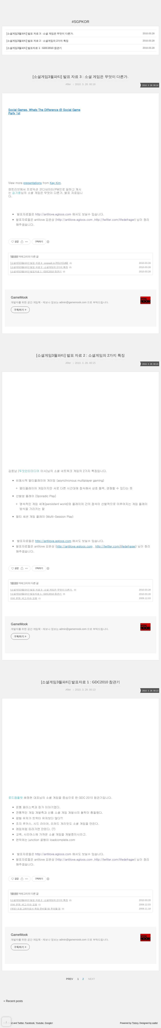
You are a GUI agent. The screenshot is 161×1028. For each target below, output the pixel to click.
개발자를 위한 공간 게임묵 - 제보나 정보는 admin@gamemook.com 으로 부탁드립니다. (60, 302)
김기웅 (16, 193)
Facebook (30, 1023)
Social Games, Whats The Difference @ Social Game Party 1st (44, 111)
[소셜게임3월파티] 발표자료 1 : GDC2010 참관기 (34, 48)
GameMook (19, 297)
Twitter (21, 1023)
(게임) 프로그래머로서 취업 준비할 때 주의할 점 (35, 908)
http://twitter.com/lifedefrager (114, 220)
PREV (69, 978)
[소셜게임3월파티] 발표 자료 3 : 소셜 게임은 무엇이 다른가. (40, 33)
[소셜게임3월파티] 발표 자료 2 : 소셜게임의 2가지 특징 (37, 40)
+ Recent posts (13, 1001)
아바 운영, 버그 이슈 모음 (23, 598)
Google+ (49, 1023)
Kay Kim (55, 183)
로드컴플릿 (15, 797)
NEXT (91, 978)
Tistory (135, 1023)
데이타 (14, 256)
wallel (155, 1023)
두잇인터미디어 (29, 471)
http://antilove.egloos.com (53, 214)
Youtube (40, 1023)
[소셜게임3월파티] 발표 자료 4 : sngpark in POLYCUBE (39, 263)
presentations (32, 183)
